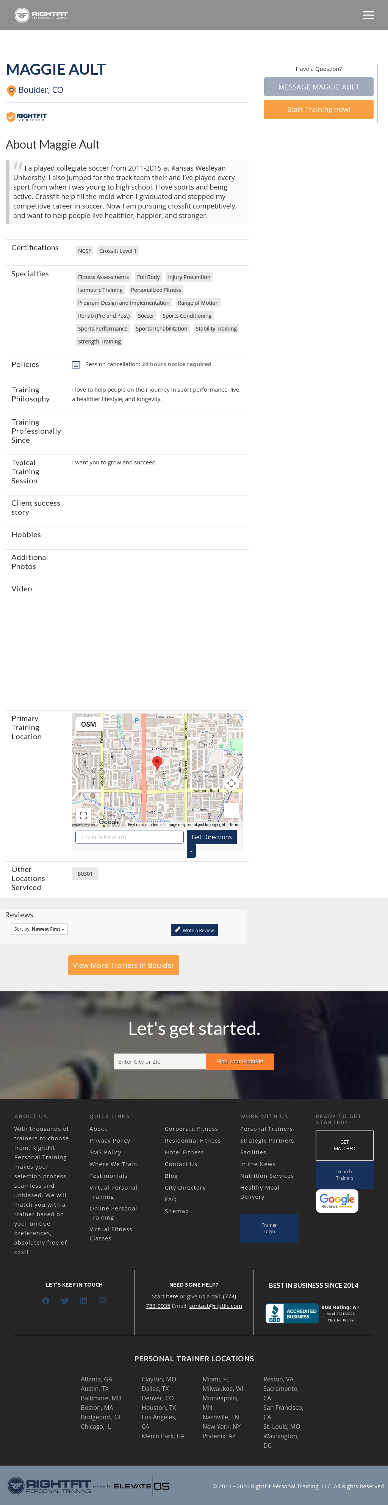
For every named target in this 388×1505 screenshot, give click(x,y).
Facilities (253, 1152)
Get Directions (212, 837)
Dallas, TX (155, 1388)
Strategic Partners (267, 1140)
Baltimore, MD (101, 1398)
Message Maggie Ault (319, 87)
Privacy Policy (109, 1140)
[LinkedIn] (83, 1301)
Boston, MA (97, 1407)
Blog (171, 1175)
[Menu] (369, 15)
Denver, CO (158, 1398)
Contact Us (181, 1164)
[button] (157, 763)
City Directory (185, 1187)
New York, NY (221, 1426)
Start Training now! (318, 109)
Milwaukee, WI (222, 1388)
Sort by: (39, 929)
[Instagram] (102, 1301)
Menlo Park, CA (163, 1436)
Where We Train (113, 1164)
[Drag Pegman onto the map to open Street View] (231, 810)
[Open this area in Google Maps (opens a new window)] (109, 822)
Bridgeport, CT (101, 1417)
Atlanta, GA (96, 1379)
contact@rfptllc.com (215, 1305)
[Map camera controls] (231, 783)
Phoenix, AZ (219, 1436)
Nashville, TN (220, 1417)
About (98, 1128)
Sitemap (177, 1211)
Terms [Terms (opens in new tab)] (235, 825)
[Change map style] (89, 724)
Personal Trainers (266, 1128)
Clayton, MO (159, 1379)
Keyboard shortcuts (145, 825)
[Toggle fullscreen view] (83, 815)
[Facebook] (45, 1301)
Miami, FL (215, 1379)
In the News (258, 1164)
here (172, 1296)
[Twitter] (64, 1301)
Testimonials (108, 1175)
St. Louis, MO (281, 1426)
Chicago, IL (96, 1426)
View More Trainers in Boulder (124, 965)
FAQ (171, 1199)
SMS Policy (105, 1152)
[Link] (41, 15)
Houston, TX (159, 1407)
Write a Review (194, 930)
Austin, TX (94, 1388)
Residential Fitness (193, 1140)
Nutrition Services (267, 1175)
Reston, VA (278, 1379)
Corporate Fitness (191, 1128)
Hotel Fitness (184, 1152)
